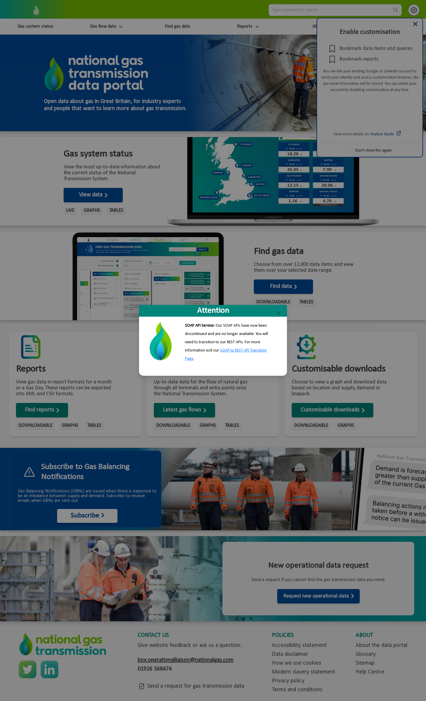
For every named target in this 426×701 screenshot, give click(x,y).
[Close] (278, 313)
